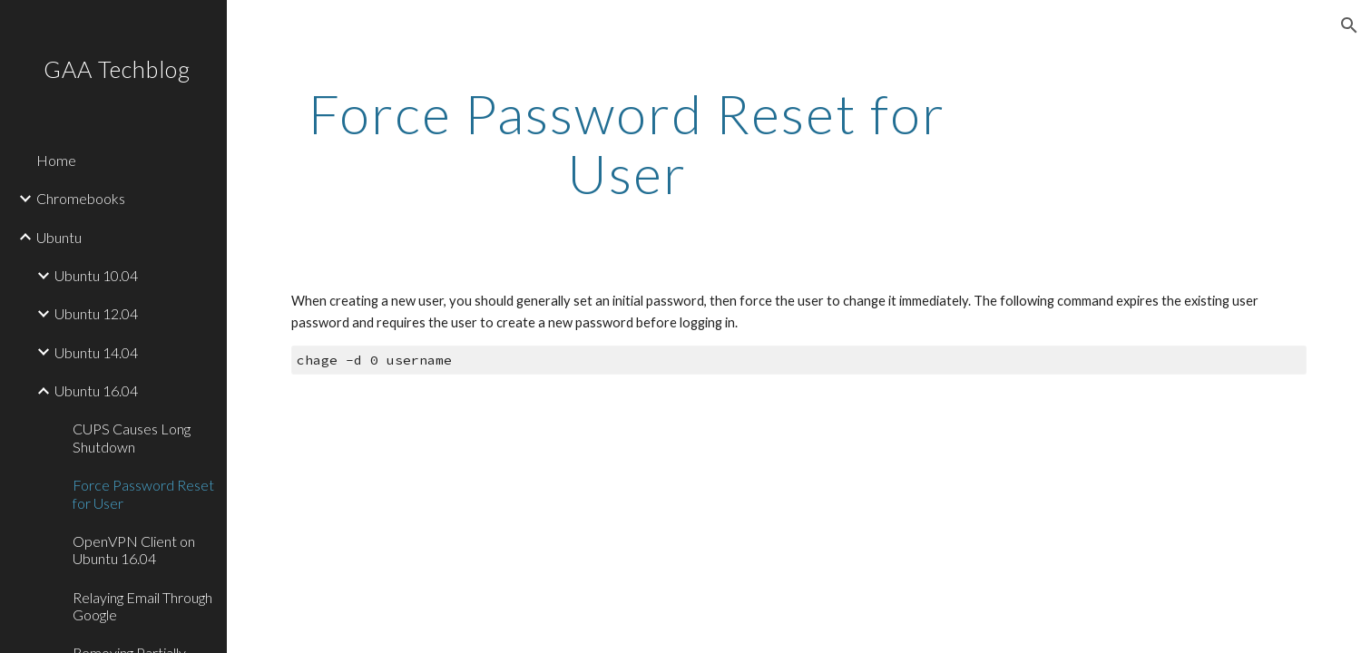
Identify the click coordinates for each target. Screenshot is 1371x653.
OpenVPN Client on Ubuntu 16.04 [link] (134, 549)
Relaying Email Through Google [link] (142, 606)
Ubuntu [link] (59, 237)
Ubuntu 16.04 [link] (96, 390)
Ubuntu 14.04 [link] (96, 352)
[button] (1349, 25)
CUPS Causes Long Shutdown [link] (132, 437)
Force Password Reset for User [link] (143, 493)
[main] (627, 143)
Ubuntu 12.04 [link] (96, 313)
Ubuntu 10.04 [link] (96, 275)
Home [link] (56, 160)
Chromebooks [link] (80, 198)
